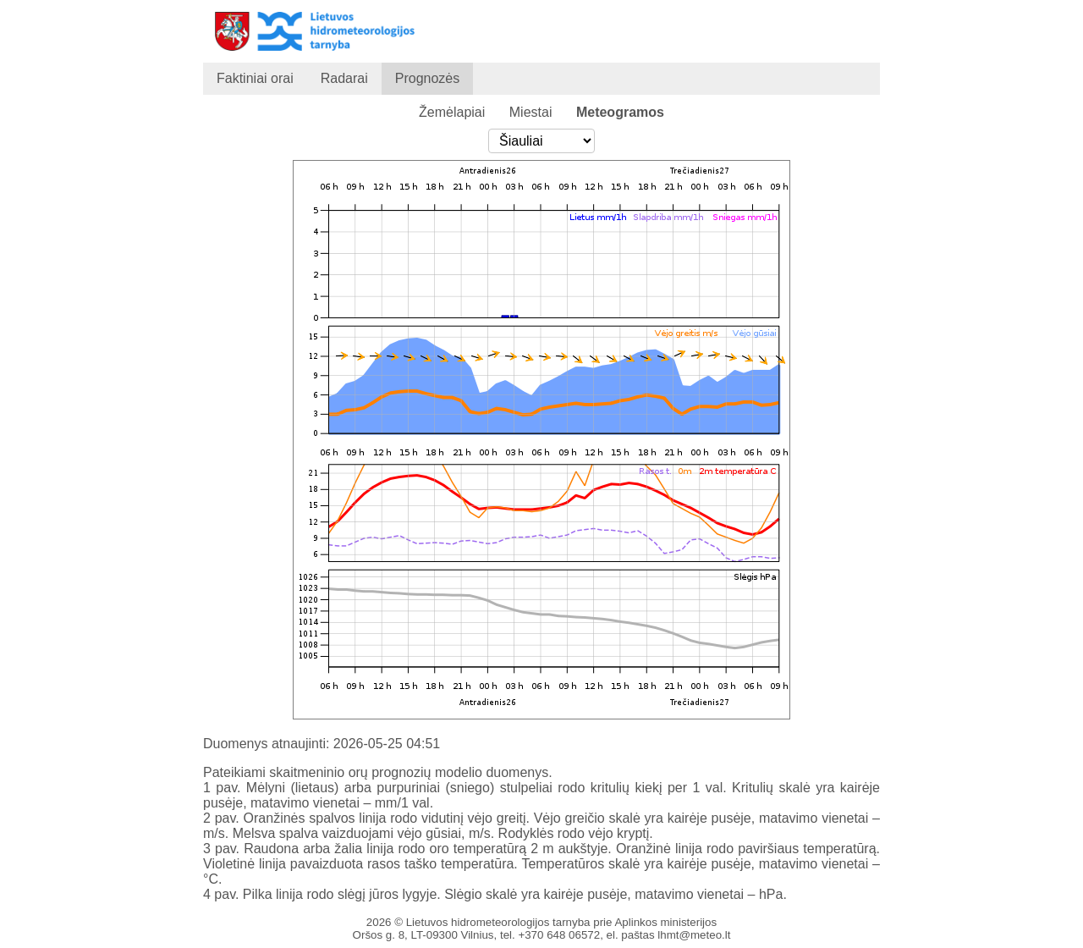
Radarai (344, 78)
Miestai (530, 112)
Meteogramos (620, 112)
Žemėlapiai (452, 112)
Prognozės (427, 78)
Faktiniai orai (255, 78)
